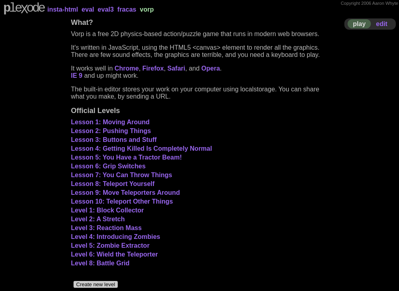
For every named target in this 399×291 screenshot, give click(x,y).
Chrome (127, 68)
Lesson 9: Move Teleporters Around (125, 192)
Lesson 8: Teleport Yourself (113, 183)
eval (88, 9)
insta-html (62, 9)
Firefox (153, 68)
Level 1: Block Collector (107, 210)
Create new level (95, 284)
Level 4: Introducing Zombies (115, 236)
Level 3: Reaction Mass (106, 227)
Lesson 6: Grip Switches (108, 166)
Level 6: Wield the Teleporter (114, 254)
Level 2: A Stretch (98, 219)
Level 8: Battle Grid (100, 263)
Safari (176, 68)
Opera (210, 68)
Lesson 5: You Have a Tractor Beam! (126, 157)
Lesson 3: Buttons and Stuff (114, 139)
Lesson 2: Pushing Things (111, 130)
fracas (126, 9)
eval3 (106, 9)
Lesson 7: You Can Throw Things (121, 175)
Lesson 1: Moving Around (110, 122)
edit (381, 23)
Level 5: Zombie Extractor (110, 245)
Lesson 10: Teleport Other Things (122, 201)
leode (23, 9)
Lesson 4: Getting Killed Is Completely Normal (141, 148)
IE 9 (76, 75)
